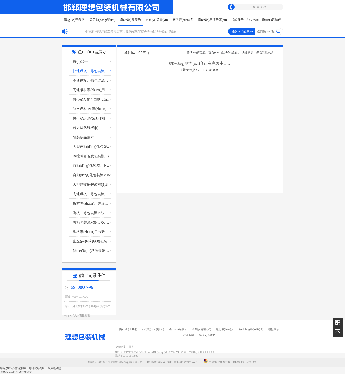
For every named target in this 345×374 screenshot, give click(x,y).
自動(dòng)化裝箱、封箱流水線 (92, 165)
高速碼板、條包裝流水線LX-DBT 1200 (92, 194)
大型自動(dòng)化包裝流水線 (92, 146)
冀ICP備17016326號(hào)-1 (182, 362)
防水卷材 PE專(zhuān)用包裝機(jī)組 (92, 109)
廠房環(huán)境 (182, 20)
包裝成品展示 (83, 137)
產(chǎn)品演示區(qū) (212, 20)
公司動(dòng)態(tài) (102, 20)
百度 (131, 346)
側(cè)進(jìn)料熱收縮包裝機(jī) (92, 251)
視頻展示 (237, 20)
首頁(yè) (213, 52)
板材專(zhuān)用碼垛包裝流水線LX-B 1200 (92, 203)
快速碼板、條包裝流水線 (92, 71)
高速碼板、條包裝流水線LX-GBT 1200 (92, 80)
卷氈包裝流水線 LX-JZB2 (92, 222)
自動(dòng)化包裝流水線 (91, 175)
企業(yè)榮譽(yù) (156, 20)
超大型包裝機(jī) (85, 128)
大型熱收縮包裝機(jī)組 (91, 184)
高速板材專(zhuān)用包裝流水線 (92, 90)
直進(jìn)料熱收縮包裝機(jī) (92, 241)
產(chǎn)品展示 (130, 22)
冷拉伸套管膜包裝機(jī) (91, 156)
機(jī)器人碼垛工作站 (89, 118)
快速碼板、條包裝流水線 (257, 52)
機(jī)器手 (80, 61)
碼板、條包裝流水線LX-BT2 (92, 213)
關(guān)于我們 (74, 20)
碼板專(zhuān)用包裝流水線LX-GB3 (92, 232)
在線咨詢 (252, 20)
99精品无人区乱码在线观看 (16, 372)
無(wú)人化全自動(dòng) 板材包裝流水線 (92, 99)
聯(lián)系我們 (271, 20)
